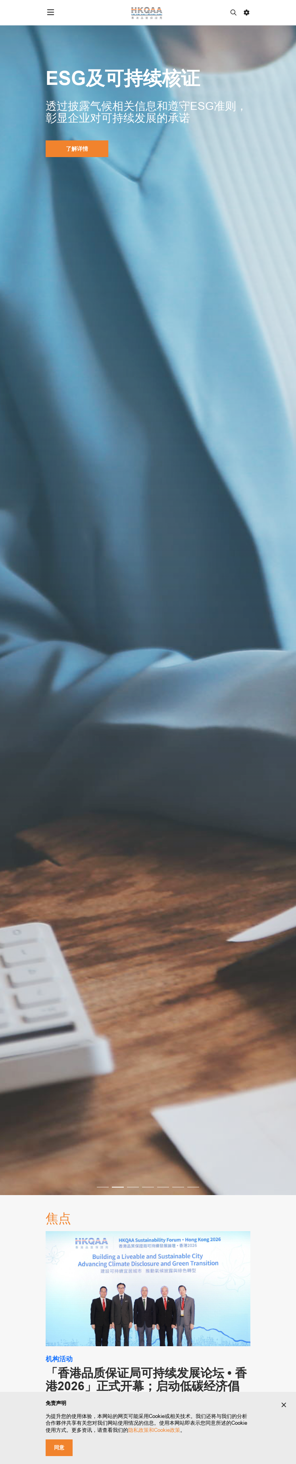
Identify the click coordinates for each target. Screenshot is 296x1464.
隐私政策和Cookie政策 (154, 1430)
